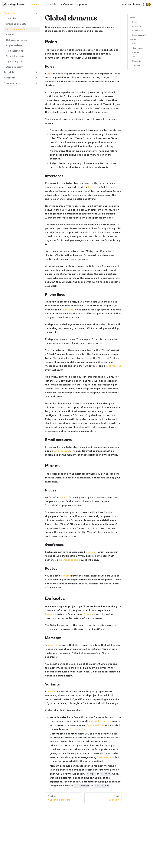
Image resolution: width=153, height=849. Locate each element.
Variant (51, 691)
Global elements (15, 29)
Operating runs (15, 61)
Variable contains (101, 721)
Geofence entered (69, 560)
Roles (132, 18)
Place (65, 497)
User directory (14, 67)
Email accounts (139, 35)
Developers (10, 83)
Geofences (137, 48)
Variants (136, 66)
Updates (82, 4)
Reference (67, 4)
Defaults (134, 57)
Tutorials (50, 4)
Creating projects (16, 24)
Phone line (67, 310)
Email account (61, 451)
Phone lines (137, 31)
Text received (113, 366)
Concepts (35, 4)
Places (87, 614)
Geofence (91, 552)
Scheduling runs (15, 56)
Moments (50, 614)
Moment (52, 645)
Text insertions (14, 51)
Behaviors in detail (16, 40)
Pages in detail (14, 45)
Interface (93, 187)
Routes (66, 576)
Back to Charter (131, 4)
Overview (11, 18)
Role (50, 73)
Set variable (77, 729)
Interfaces (137, 26)
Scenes (10, 34)
